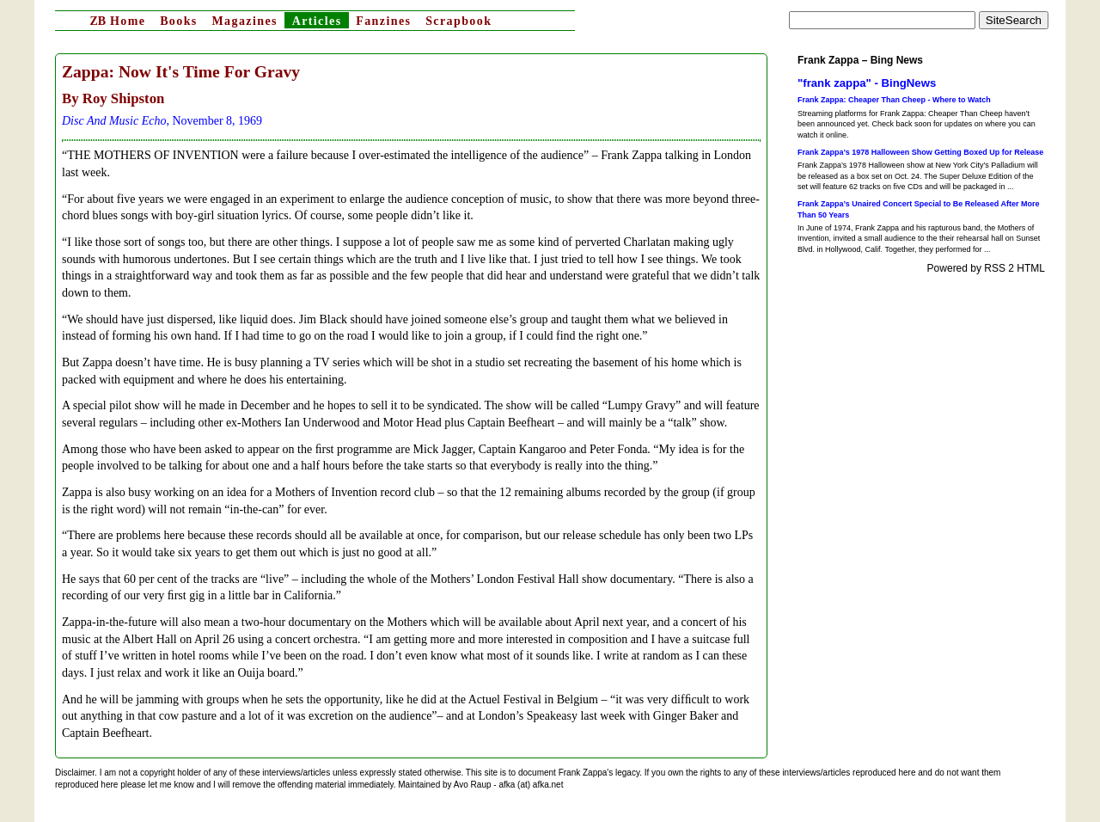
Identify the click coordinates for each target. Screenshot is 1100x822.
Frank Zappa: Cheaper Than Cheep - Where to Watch (894, 99)
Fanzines (383, 21)
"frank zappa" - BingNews (867, 83)
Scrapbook (458, 21)
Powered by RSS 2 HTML (986, 268)
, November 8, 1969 (162, 120)
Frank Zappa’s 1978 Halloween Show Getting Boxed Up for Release (920, 152)
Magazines (244, 21)
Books (179, 21)
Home (117, 21)
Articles (317, 21)
